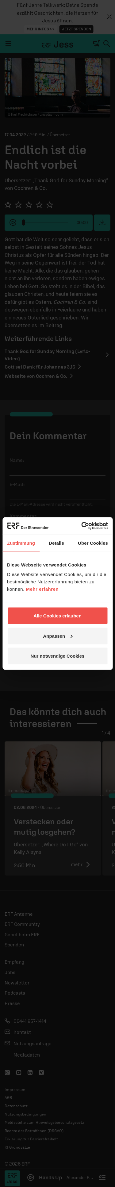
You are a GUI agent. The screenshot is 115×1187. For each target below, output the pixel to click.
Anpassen (57, 635)
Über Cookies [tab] (93, 542)
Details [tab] (56, 542)
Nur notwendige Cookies (58, 656)
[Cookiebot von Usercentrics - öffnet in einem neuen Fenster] (82, 526)
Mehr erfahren (42, 589)
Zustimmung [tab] (21, 542)
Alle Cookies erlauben (57, 615)
